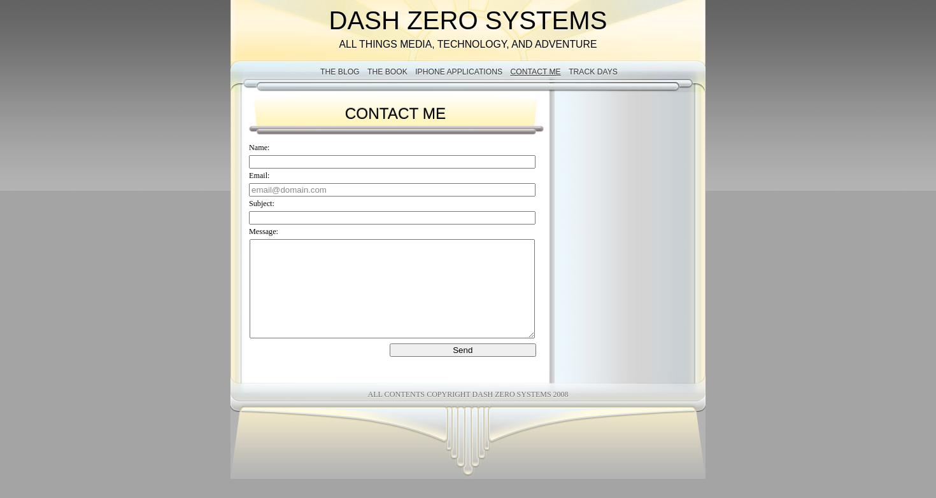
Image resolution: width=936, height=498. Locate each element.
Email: (259, 175)
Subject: (261, 203)
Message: (263, 231)
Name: (259, 147)
